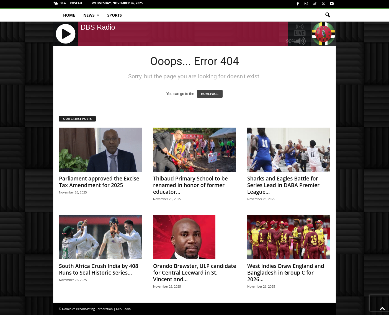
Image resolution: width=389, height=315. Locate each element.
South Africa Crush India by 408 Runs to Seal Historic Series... (98, 269)
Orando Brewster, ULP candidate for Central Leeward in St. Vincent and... (194, 272)
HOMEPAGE (209, 93)
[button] (327, 15)
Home (69, 15)
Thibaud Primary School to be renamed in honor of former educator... (190, 185)
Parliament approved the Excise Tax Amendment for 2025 (99, 182)
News (91, 15)
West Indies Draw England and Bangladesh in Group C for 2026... (285, 272)
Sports (114, 15)
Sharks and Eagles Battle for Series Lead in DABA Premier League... (283, 185)
